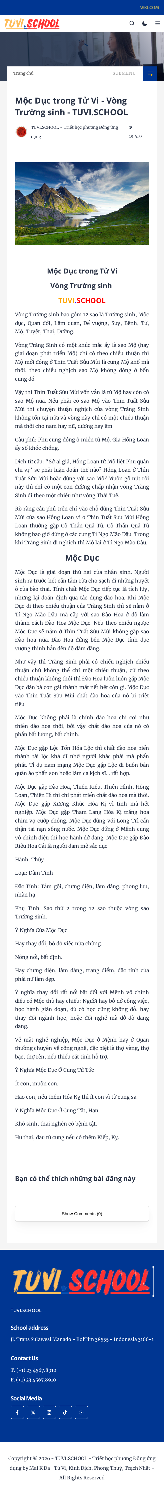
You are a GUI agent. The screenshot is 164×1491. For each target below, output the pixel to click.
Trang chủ (23, 73)
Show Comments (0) (82, 1213)
